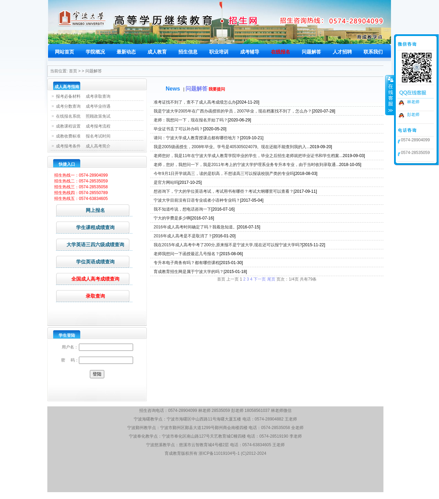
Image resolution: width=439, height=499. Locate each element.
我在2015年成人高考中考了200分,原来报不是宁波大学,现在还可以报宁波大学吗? (228, 244)
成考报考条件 (68, 146)
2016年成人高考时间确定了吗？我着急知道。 (195, 227)
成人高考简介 (98, 146)
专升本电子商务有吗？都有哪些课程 (187, 262)
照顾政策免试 (98, 116)
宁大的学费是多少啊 (172, 218)
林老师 (413, 101)
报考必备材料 (68, 96)
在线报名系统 (68, 116)
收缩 (390, 95)
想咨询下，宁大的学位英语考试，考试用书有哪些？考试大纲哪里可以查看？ (224, 191)
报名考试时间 (98, 136)
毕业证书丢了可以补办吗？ (178, 129)
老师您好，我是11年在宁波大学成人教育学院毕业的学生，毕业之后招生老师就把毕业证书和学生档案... (248, 155)
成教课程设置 (68, 126)
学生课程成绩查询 (85, 227)
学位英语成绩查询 (85, 262)
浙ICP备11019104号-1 (219, 453)
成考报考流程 (98, 126)
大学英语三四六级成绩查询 (90, 244)
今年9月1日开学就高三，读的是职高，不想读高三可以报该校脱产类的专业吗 (224, 173)
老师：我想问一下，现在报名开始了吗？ (191, 120)
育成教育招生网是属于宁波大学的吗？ (189, 271)
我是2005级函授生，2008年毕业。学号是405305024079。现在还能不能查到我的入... (232, 146)
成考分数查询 (68, 106)
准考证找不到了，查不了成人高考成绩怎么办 (195, 102)
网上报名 (80, 210)
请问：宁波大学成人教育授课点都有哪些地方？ (197, 137)
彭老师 (413, 114)
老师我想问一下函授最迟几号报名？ (187, 253)
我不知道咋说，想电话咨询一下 (182, 209)
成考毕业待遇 (98, 106)
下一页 (259, 279)
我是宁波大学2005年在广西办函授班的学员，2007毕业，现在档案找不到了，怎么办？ (233, 111)
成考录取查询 (98, 96)
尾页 (271, 279)
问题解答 (93, 71)
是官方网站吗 (166, 182)
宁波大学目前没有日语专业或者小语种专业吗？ (197, 200)
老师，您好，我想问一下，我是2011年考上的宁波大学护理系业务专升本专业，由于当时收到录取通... (246, 164)
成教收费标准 (68, 136)
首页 (73, 71)
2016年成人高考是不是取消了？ (183, 236)
